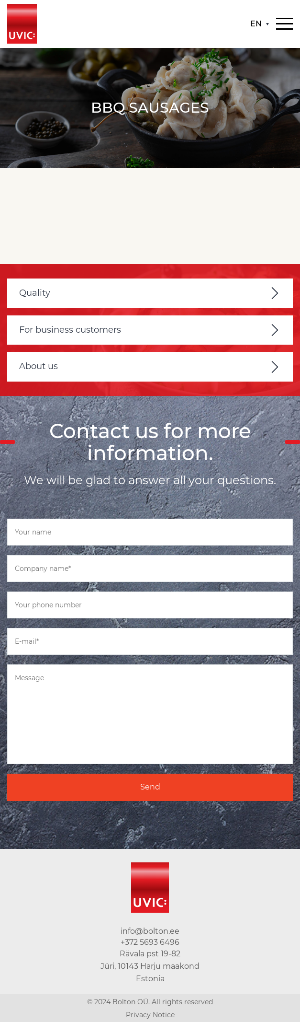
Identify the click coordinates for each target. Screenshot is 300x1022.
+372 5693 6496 (150, 942)
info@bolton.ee (150, 931)
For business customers (70, 330)
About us (38, 366)
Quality (34, 293)
